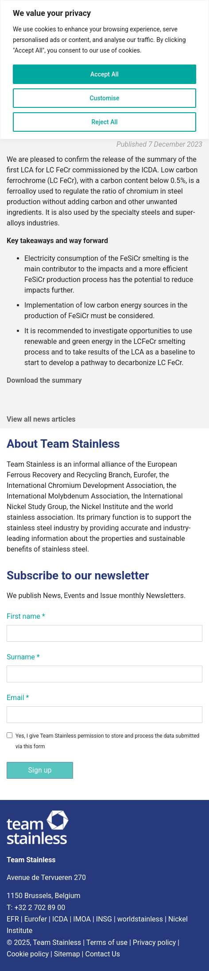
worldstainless (140, 919)
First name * (26, 616)
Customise (104, 98)
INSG (104, 919)
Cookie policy (28, 954)
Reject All (104, 122)
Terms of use (107, 942)
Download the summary (44, 380)
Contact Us (102, 954)
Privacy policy (154, 942)
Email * (18, 697)
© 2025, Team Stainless (44, 942)
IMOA (82, 919)
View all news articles (41, 419)
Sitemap (67, 954)
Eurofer (35, 919)
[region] (104, 69)
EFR (13, 919)
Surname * (23, 657)
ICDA (60, 919)
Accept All (104, 74)
